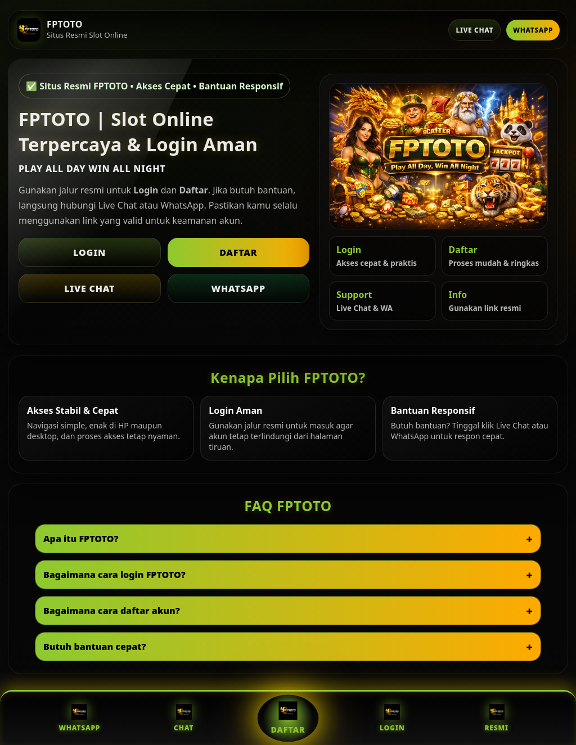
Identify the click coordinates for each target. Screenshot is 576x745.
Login (89, 252)
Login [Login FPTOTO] (392, 718)
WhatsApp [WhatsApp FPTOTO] (79, 718)
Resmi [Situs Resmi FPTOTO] (496, 718)
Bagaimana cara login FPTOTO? (114, 574)
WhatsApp (533, 30)
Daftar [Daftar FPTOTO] (288, 718)
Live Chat (474, 30)
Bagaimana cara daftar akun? (111, 610)
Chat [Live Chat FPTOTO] (184, 718)
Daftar (238, 252)
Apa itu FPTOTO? (81, 538)
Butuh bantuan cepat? (94, 646)
